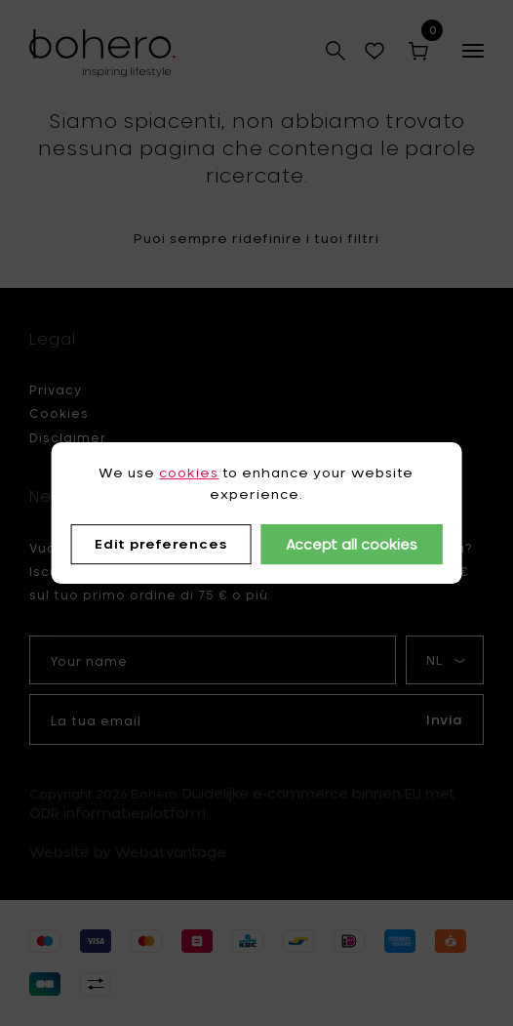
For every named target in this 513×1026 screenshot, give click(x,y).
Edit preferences (161, 545)
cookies (188, 472)
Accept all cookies (351, 544)
